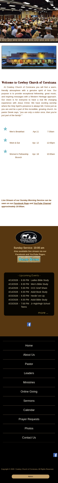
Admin (30, 476)
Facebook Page (21, 203)
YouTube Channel (42, 203)
